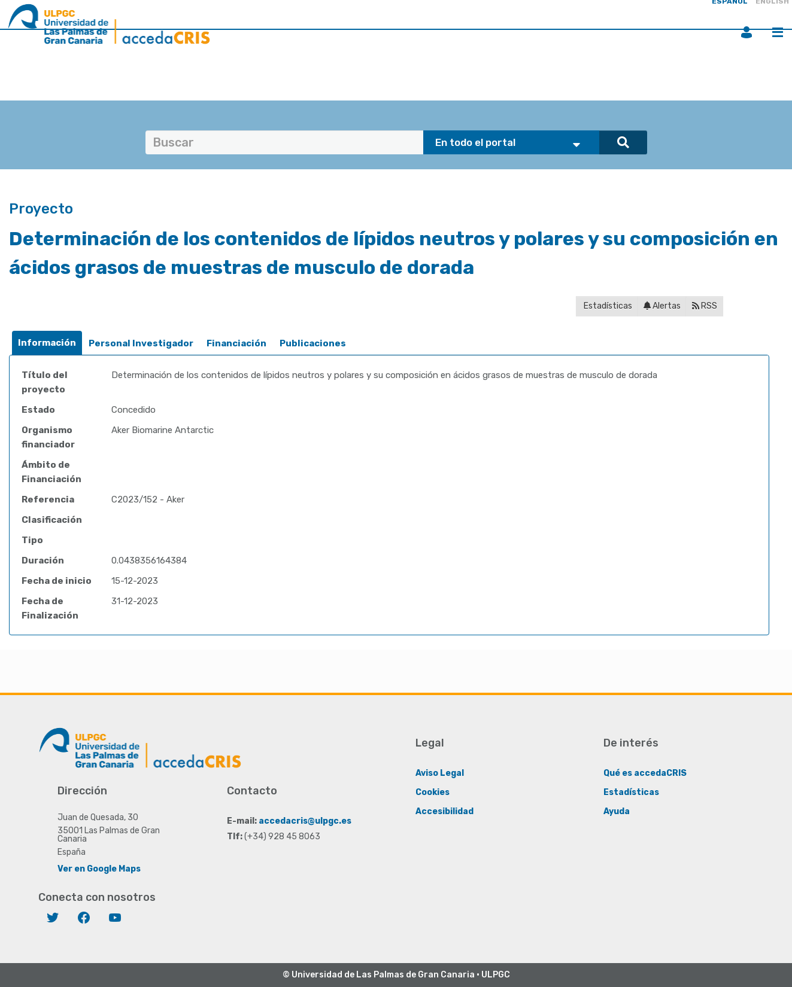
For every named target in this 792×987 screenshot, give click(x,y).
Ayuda (616, 811)
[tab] (47, 343)
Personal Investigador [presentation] (141, 343)
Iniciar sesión (746, 32)
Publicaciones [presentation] (313, 343)
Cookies (432, 792)
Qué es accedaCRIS (645, 772)
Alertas (662, 306)
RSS (704, 306)
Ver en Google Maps (99, 868)
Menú (777, 32)
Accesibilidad (444, 811)
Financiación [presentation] (236, 343)
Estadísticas (607, 306)
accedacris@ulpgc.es (305, 820)
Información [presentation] (47, 342)
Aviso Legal (439, 772)
